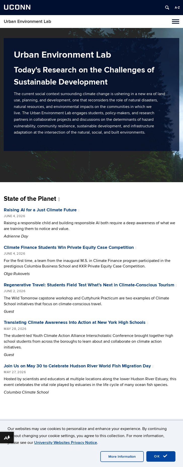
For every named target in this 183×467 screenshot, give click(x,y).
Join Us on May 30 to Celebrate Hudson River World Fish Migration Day (79, 366)
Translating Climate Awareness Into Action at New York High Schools (76, 322)
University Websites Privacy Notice (65, 442)
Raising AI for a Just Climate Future (41, 210)
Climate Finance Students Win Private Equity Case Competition (70, 247)
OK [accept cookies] (161, 456)
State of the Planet (32, 199)
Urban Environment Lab (27, 21)
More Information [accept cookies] (122, 456)
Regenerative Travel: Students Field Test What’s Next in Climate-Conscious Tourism (90, 285)
